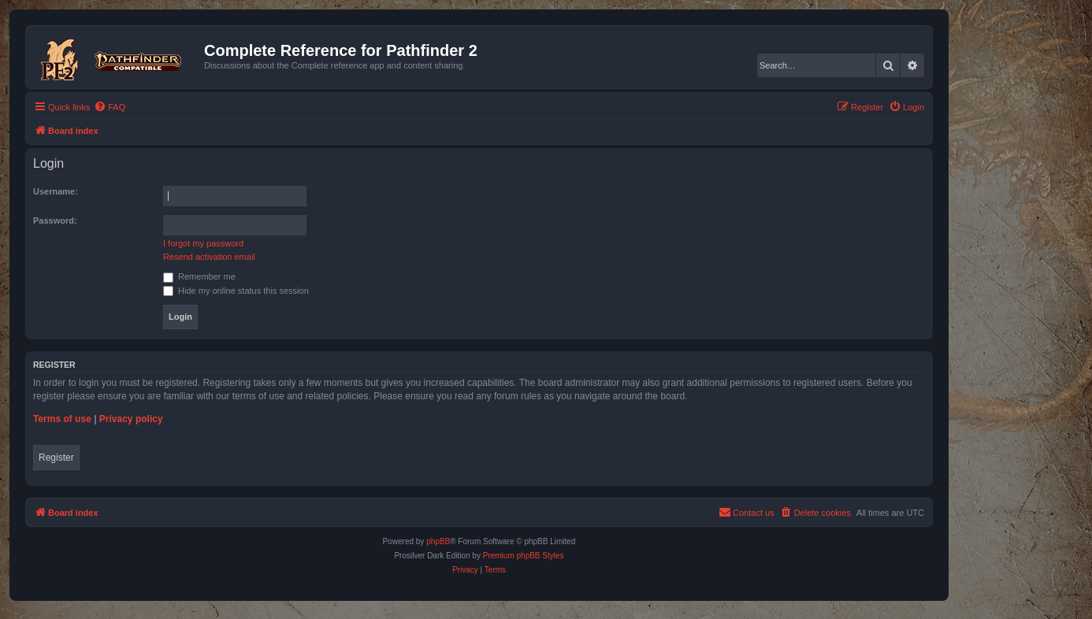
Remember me (199, 276)
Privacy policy (131, 418)
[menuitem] (109, 107)
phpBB (438, 541)
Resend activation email (209, 256)
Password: (55, 220)
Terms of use (62, 418)
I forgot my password (203, 243)
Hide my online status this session (236, 290)
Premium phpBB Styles (523, 555)
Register (56, 457)
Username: (55, 191)
